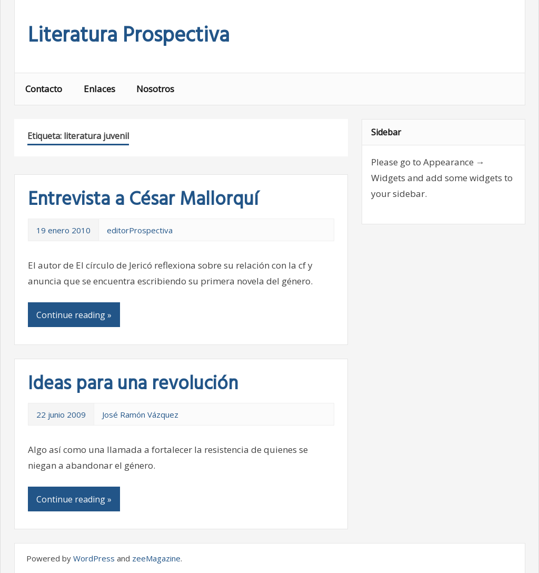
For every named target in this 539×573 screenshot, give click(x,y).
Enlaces (99, 89)
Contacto (43, 89)
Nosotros (155, 89)
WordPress (94, 558)
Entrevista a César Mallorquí (143, 200)
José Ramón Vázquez (140, 414)
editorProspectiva (140, 230)
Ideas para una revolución (133, 384)
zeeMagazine (156, 558)
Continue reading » (74, 315)
